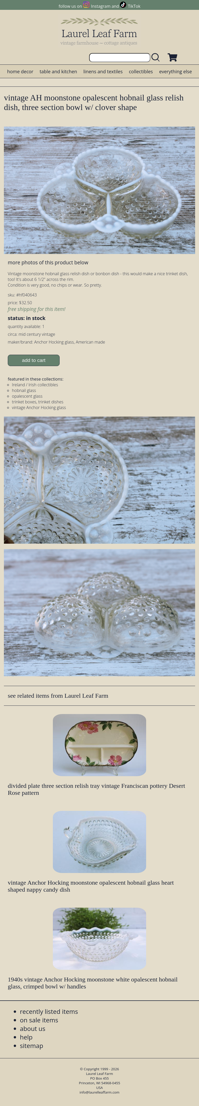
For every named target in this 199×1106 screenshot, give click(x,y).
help (26, 1037)
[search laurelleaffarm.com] (156, 57)
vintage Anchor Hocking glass (39, 407)
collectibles (141, 71)
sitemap (31, 1045)
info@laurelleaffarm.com (99, 1092)
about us (32, 1028)
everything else (175, 71)
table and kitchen (58, 71)
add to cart (34, 360)
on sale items (39, 1020)
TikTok (134, 6)
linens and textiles (103, 71)
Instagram (100, 6)
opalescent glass (27, 396)
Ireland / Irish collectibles (35, 385)
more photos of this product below (48, 262)
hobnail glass (24, 390)
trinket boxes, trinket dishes (37, 402)
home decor (20, 71)
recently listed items (49, 1011)
